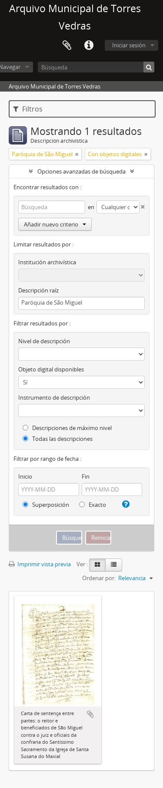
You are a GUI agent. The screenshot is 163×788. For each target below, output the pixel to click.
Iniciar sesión (129, 45)
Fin (86, 476)
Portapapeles (67, 45)
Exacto (92, 505)
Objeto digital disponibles (51, 369)
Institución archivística (47, 262)
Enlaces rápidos (89, 45)
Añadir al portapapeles (90, 714)
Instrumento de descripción (54, 397)
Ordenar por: (99, 578)
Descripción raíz (38, 290)
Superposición (46, 505)
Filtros (28, 109)
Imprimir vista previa (40, 564)
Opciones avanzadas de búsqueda (81, 171)
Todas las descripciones (58, 439)
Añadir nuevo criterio (55, 224)
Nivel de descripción (44, 341)
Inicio (25, 476)
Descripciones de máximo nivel (67, 428)
